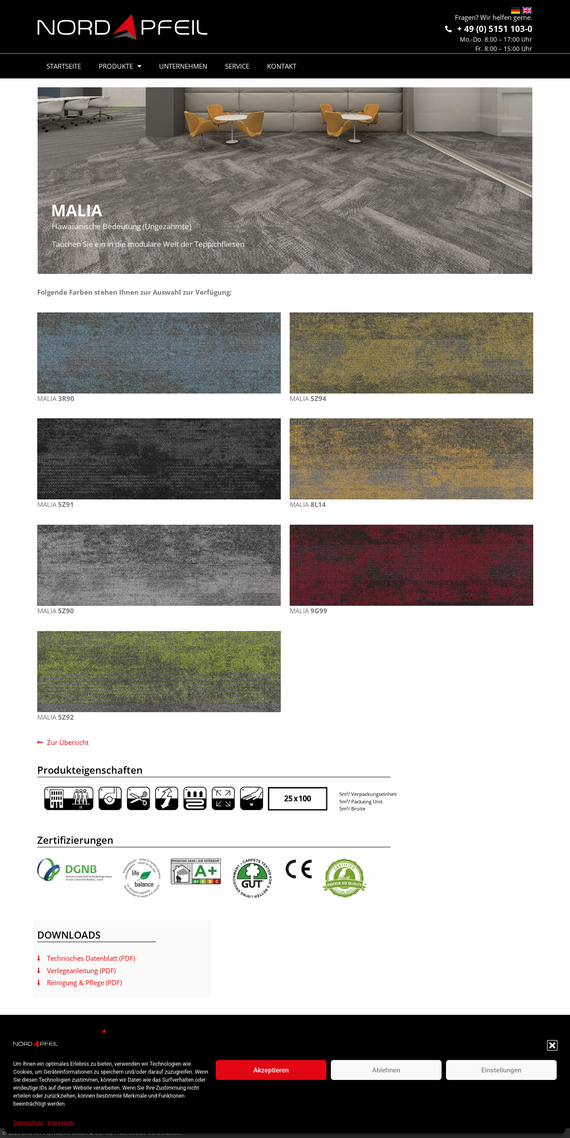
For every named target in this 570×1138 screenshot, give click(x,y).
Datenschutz (28, 1123)
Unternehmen (183, 66)
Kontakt (281, 66)
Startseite (64, 66)
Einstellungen (501, 1070)
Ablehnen (386, 1070)
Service (237, 66)
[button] (552, 1045)
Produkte (120, 66)
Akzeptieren (271, 1070)
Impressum (60, 1123)
